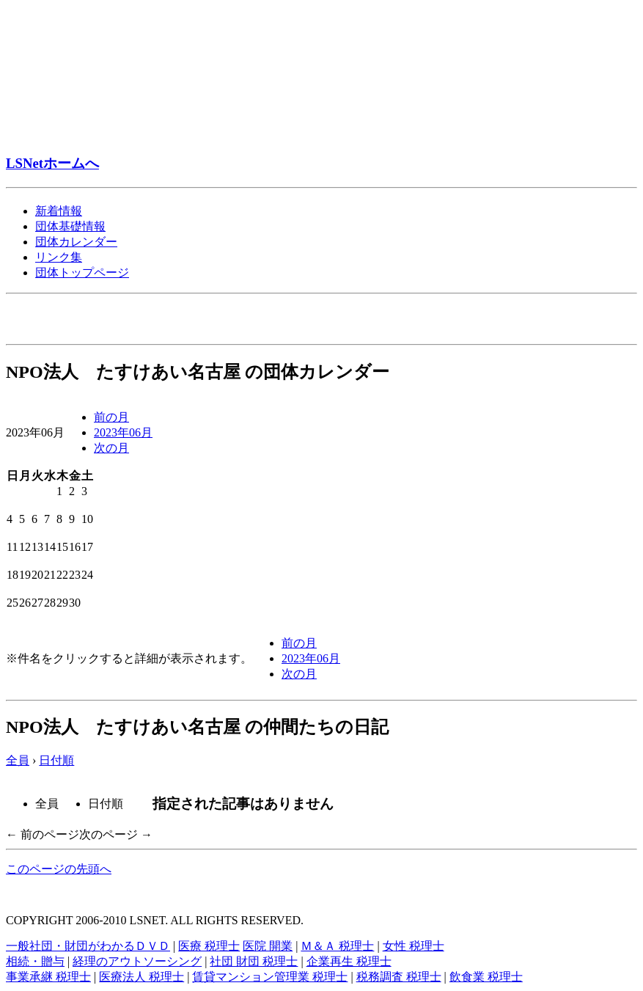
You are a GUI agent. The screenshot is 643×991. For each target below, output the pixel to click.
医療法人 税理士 (141, 976)
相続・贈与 (35, 961)
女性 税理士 (413, 946)
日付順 (56, 760)
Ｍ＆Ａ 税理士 (337, 946)
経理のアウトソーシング (137, 961)
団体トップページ (82, 272)
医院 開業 (268, 946)
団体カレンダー (76, 241)
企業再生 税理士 (349, 961)
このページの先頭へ (58, 869)
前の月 (111, 417)
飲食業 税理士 (486, 976)
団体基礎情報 (70, 226)
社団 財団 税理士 (254, 961)
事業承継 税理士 (48, 976)
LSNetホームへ (52, 163)
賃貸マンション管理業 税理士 (270, 976)
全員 (17, 760)
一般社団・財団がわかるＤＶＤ (88, 946)
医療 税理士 (209, 946)
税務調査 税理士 (398, 976)
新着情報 (58, 211)
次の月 (111, 448)
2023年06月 (123, 432)
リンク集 (58, 257)
